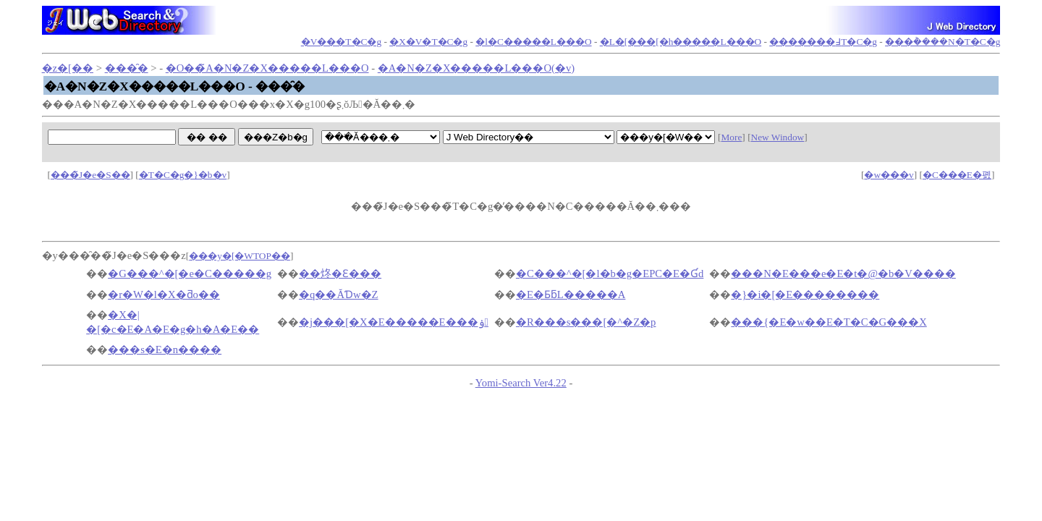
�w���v (888, 174)
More (731, 137)
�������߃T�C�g (823, 41)
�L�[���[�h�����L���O (680, 41)
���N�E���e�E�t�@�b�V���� (843, 273)
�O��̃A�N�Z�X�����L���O (267, 68)
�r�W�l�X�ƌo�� (164, 294)
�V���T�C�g (341, 41)
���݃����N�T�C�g (942, 41)
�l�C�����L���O (533, 41)
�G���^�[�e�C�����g (189, 273)
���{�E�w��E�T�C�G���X (828, 322)
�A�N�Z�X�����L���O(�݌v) (476, 68)
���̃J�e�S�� (90, 174)
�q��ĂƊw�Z (338, 294)
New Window (778, 137)
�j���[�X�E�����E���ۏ (393, 322)
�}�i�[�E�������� (805, 294)
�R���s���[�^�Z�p (586, 322)
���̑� (126, 68)
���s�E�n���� (164, 349)
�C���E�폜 (957, 174)
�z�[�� (67, 68)
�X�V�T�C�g (428, 41)
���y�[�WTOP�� (239, 255)
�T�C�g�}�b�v (182, 174)
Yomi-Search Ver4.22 (521, 383)
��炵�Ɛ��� (340, 273)
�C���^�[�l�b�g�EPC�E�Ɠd (609, 273)
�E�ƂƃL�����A (571, 294)
